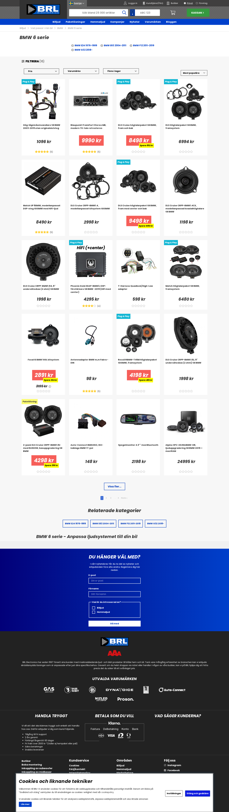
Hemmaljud (97, 22)
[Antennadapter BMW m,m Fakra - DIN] (90, 364)
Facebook (174, 770)
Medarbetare (125, 773)
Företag (203, 3)
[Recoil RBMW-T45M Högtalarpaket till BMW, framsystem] (138, 364)
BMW (60, 28)
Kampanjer (117, 22)
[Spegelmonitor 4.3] (138, 449)
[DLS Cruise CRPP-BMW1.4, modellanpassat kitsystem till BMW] (90, 210)
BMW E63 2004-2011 (115, 45)
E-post (92, 575)
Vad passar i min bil (42, 28)
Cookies (74, 765)
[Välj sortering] (194, 73)
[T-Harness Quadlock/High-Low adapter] (138, 290)
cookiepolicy (107, 792)
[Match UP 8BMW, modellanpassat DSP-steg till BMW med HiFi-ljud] (43, 210)
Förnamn (94, 588)
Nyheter (135, 22)
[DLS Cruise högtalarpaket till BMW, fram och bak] (138, 129)
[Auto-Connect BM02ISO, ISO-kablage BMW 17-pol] (90, 449)
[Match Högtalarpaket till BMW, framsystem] (185, 290)
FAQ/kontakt (77, 769)
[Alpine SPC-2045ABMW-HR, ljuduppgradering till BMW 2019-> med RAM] (185, 449)
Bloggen (171, 22)
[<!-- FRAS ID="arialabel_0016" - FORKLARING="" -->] (50, 386)
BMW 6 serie (75, 28)
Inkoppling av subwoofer (37, 768)
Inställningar (174, 793)
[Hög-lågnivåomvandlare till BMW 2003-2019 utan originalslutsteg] (43, 129)
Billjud (56, 22)
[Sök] (98, 12)
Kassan (198, 12)
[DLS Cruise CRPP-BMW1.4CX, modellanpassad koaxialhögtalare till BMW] (185, 210)
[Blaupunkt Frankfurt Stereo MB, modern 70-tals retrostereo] (90, 129)
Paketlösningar (75, 22)
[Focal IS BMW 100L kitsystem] (43, 364)
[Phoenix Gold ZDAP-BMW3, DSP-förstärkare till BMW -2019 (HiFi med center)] (90, 290)
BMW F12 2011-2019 (143, 45)
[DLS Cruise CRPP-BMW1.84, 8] (43, 290)
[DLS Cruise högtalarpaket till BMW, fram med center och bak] (138, 210)
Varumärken (153, 22)
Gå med (114, 623)
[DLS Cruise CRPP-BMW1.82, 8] (185, 364)
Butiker (26, 761)
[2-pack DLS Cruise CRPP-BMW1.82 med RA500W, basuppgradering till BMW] (43, 449)
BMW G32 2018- (83, 49)
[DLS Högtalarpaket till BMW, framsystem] (185, 129)
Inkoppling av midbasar (37, 772)
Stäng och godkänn (198, 793)
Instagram (174, 765)
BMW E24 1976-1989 (86, 45)
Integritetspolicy (79, 773)
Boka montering (32, 764)
